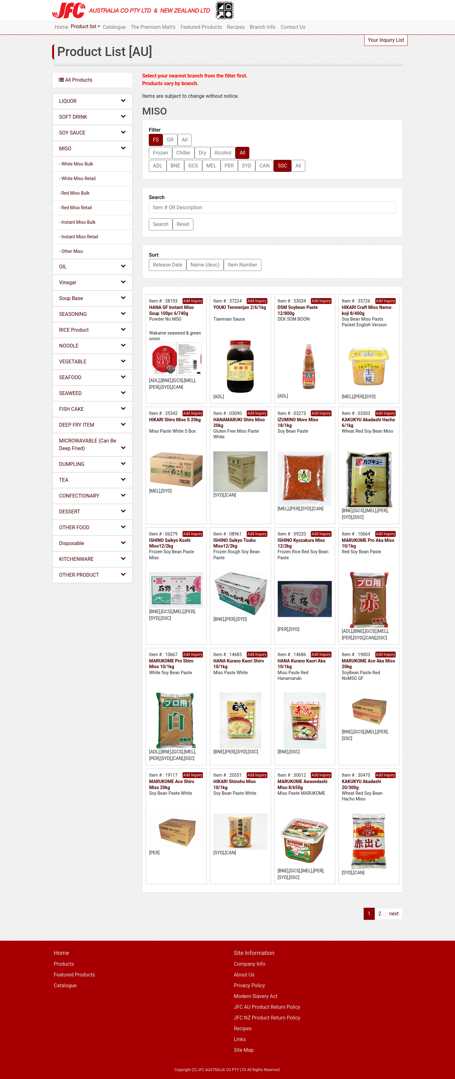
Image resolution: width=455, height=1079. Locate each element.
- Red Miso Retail (75, 207)
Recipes (236, 27)
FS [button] (156, 140)
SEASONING (92, 314)
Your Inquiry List (386, 40)
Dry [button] (202, 153)
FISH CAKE (92, 408)
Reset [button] (183, 224)
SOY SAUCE (92, 132)
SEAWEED (92, 393)
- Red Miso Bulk (74, 193)
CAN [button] (264, 166)
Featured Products (201, 27)
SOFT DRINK (92, 116)
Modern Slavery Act (255, 996)
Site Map (244, 1050)
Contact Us (293, 27)
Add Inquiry (192, 301)
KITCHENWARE (92, 558)
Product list (83, 26)
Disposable (92, 543)
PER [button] (229, 166)
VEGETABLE (92, 361)
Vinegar (92, 282)
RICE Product (92, 329)
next (394, 914)
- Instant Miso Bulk (77, 222)
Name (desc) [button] (205, 265)
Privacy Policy (249, 985)
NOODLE (92, 345)
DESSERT (92, 511)
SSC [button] (282, 166)
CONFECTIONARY (92, 495)
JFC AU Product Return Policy (267, 1007)
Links (240, 1039)
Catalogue (114, 27)
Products (64, 964)
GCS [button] (193, 166)
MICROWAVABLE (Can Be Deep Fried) (92, 444)
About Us (244, 975)
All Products (75, 80)
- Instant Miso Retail (78, 236)
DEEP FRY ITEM (92, 424)
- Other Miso (71, 251)
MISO (92, 148)
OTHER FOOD (92, 527)
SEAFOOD (92, 377)
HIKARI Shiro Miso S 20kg (175, 419)
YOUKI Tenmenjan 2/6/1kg (239, 307)
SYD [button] (247, 166)
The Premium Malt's (153, 27)
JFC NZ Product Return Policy (267, 1018)
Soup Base (92, 298)
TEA (92, 479)
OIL (92, 266)
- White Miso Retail (77, 178)
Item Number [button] (242, 265)
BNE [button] (175, 166)
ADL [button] (157, 166)
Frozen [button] (160, 153)
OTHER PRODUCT (92, 574)
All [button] (184, 140)
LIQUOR (92, 100)
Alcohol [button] (223, 153)
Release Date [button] (167, 265)
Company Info (249, 964)
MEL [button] (211, 166)
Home (61, 27)
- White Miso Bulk (76, 163)
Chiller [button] (183, 153)
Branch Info (263, 27)
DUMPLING (92, 464)
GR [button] (170, 140)
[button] (161, 224)
